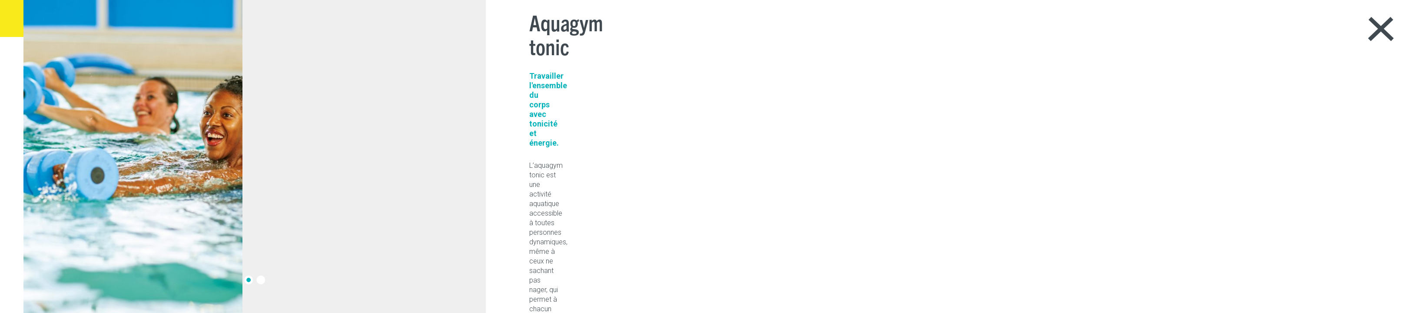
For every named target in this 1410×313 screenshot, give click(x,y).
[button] (256, 280)
